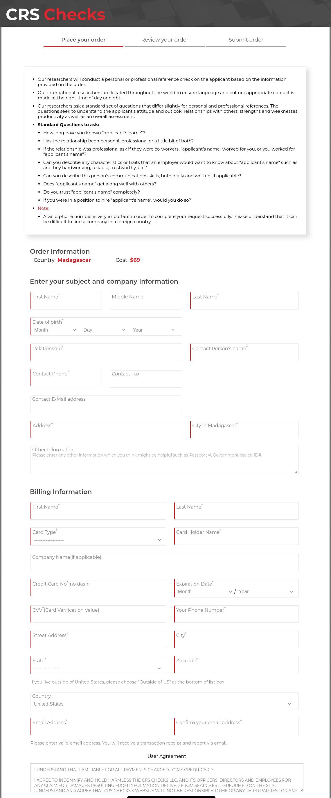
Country (41, 696)
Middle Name (127, 297)
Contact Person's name (220, 347)
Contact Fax (125, 374)
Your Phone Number (201, 609)
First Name (46, 296)
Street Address (50, 634)
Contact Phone (51, 373)
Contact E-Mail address (59, 399)
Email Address (50, 722)
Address (43, 425)
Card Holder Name (198, 531)
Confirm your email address (209, 722)
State (39, 660)
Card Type (45, 531)
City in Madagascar (215, 425)
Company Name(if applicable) (66, 557)
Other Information (53, 449)
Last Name (205, 296)
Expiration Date (195, 583)
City (181, 634)
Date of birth (48, 321)
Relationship (48, 347)
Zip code (187, 660)
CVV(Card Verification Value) (66, 609)
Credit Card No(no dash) (61, 583)
